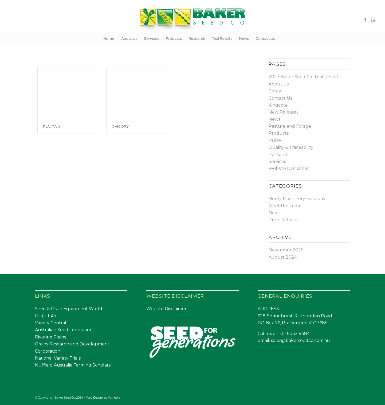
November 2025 (286, 249)
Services (277, 161)
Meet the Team (285, 205)
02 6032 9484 (295, 333)
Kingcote (278, 105)
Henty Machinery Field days (298, 198)
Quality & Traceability (291, 147)
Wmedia (114, 397)
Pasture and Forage (290, 126)
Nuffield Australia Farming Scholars (73, 365)
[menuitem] (109, 38)
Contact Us (280, 98)
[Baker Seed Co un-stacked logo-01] (193, 20)
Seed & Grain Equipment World (68, 308)
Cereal (275, 91)
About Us (279, 84)
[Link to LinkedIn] (373, 20)
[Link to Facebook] (365, 20)
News (274, 119)
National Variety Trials (58, 358)
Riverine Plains (50, 337)
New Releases (283, 112)
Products (279, 133)
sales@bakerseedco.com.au (300, 340)
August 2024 (283, 257)
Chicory (120, 126)
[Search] (281, 38)
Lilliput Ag (46, 315)
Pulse (275, 140)
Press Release (283, 219)
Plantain (51, 126)
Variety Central (50, 322)
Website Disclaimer (289, 168)
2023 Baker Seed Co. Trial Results (304, 76)
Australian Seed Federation (64, 329)
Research (279, 154)
